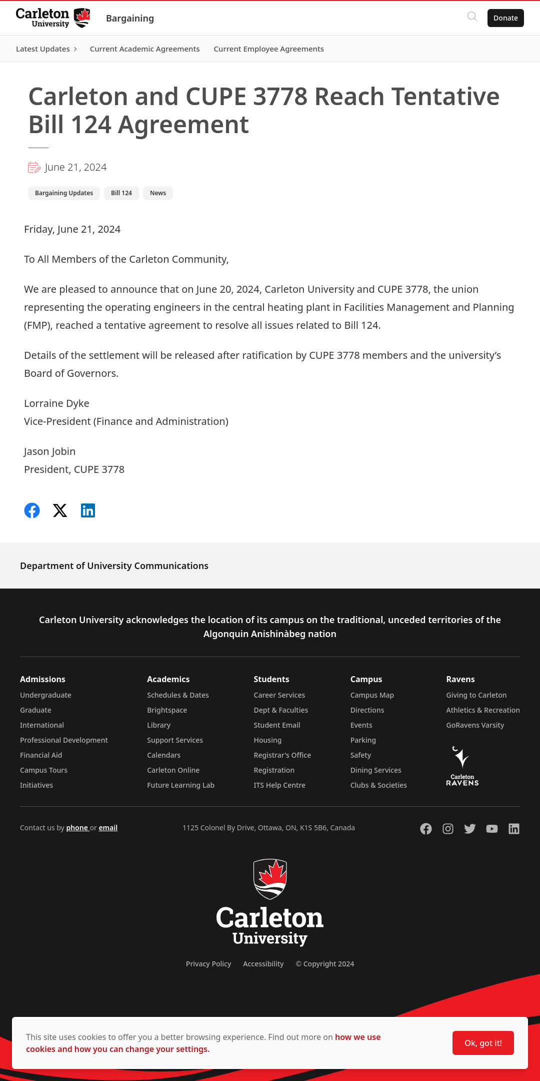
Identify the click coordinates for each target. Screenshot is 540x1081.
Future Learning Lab (180, 785)
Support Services (175, 740)
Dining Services (376, 770)
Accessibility (263, 963)
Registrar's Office (283, 755)
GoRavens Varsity (475, 725)
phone (78, 827)
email (108, 827)
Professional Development (64, 740)
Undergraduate (46, 695)
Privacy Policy (208, 963)
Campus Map (372, 695)
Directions (367, 710)
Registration (274, 770)
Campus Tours (44, 770)
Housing (268, 740)
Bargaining (130, 18)
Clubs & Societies (378, 785)
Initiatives (36, 785)
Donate (506, 18)
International (42, 725)
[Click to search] (473, 18)
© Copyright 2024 (325, 963)
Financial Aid (41, 755)
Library (158, 725)
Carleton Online (173, 770)
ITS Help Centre (280, 785)
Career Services (280, 695)
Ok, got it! (483, 1042)
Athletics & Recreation (483, 710)
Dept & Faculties (281, 710)
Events (361, 725)
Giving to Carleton (476, 695)
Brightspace (167, 710)
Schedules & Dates (178, 695)
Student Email (277, 725)
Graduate (36, 710)
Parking (363, 740)
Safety (361, 755)
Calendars (163, 755)
